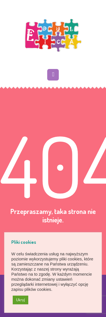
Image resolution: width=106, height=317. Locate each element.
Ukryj (20, 300)
